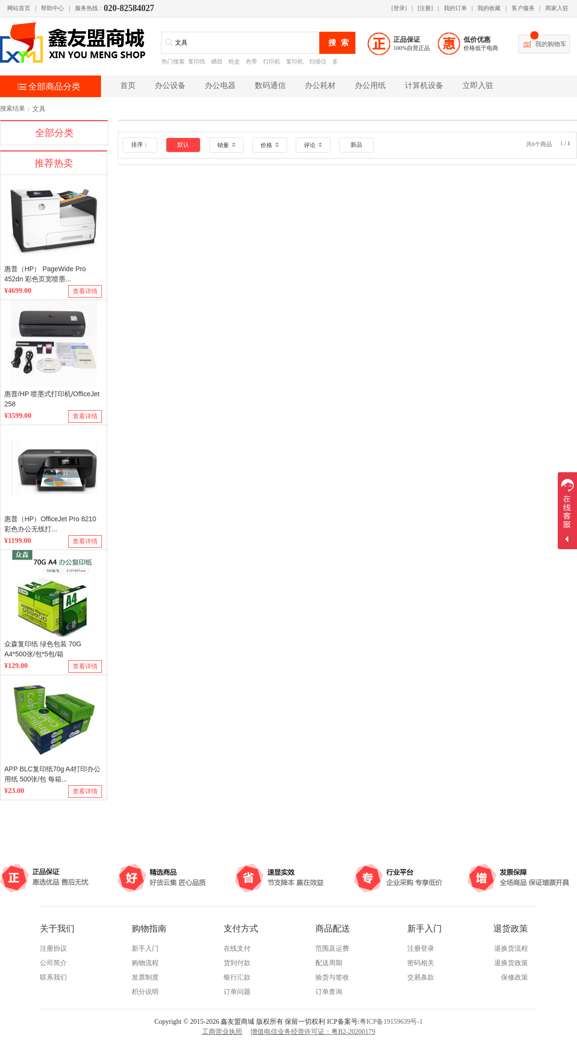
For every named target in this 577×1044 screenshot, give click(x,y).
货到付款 (237, 963)
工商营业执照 (222, 1031)
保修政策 (514, 977)
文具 (39, 109)
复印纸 (196, 61)
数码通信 (270, 85)
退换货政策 (511, 963)
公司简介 (53, 963)
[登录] (399, 8)
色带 (251, 61)
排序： (140, 144)
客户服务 (523, 8)
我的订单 (455, 8)
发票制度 (145, 977)
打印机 (271, 61)
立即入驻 (478, 85)
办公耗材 (320, 85)
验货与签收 (332, 977)
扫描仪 (317, 61)
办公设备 (170, 85)
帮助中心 (52, 8)
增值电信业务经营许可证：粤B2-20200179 (313, 1031)
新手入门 (145, 948)
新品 (356, 144)
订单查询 (328, 991)
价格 (270, 145)
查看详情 (85, 291)
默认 (183, 144)
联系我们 (53, 977)
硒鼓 (217, 61)
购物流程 (145, 963)
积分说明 (145, 991)
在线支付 (237, 948)
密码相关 (420, 963)
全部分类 (54, 132)
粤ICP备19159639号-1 (391, 1021)
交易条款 (420, 977)
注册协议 (53, 948)
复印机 (294, 61)
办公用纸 (370, 85)
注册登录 (420, 948)
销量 (226, 145)
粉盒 (234, 61)
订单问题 (237, 991)
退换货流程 (511, 948)
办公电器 (220, 85)
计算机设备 (424, 85)
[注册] (425, 8)
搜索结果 (12, 108)
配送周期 (328, 963)
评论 (313, 145)
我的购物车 (550, 44)
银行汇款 (237, 977)
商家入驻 (556, 8)
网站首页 (18, 8)
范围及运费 (332, 948)
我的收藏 (489, 8)
